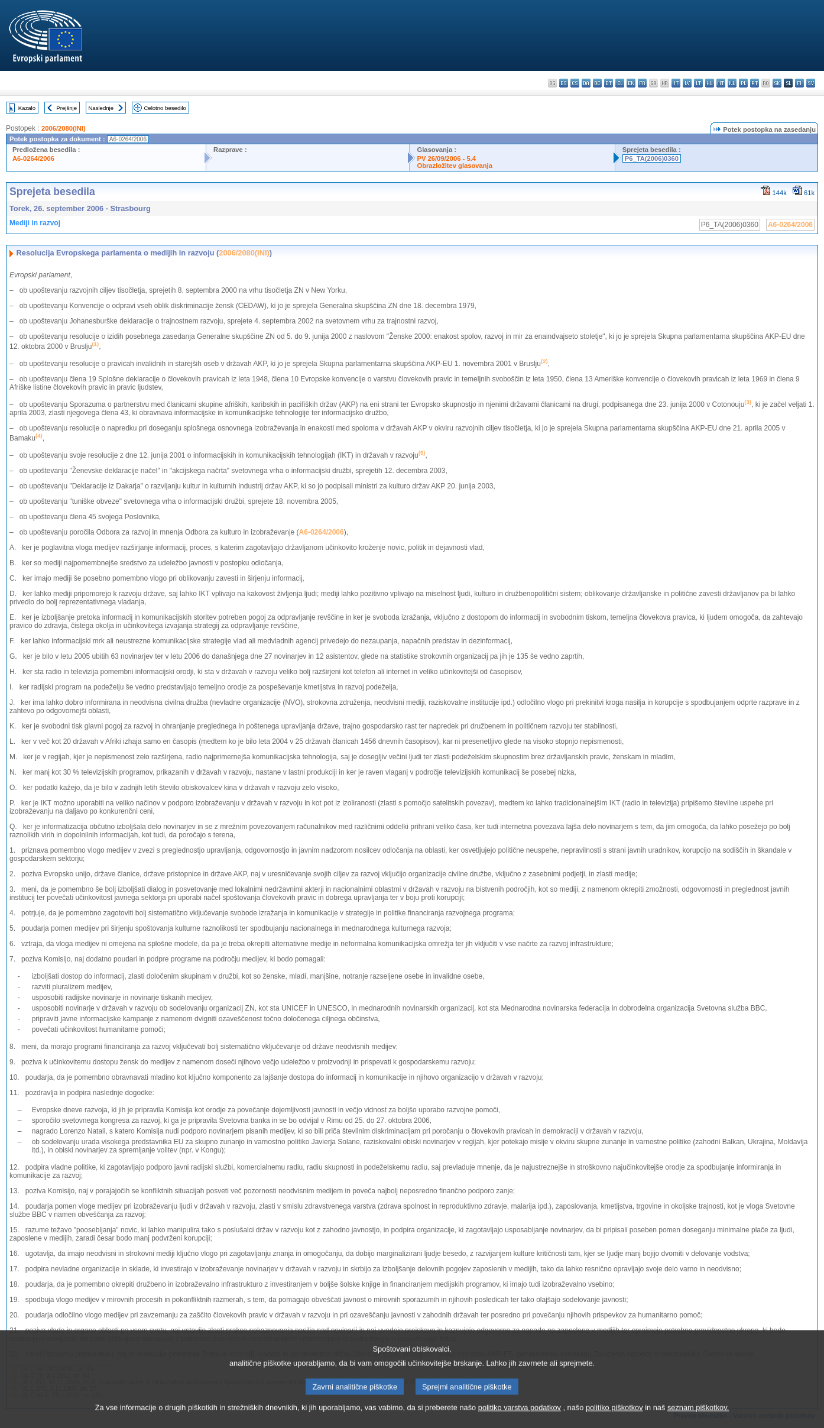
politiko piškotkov (614, 1419)
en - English (631, 83)
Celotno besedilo (165, 108)
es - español (563, 83)
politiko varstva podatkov (519, 1419)
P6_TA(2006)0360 (652, 158)
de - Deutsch (597, 83)
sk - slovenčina (777, 83)
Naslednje (100, 108)
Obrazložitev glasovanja (454, 165)
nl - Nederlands (732, 83)
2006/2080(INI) (63, 128)
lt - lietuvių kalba (698, 83)
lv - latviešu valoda (687, 83)
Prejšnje (66, 108)
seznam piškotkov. (698, 1419)
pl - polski (743, 83)
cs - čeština (574, 83)
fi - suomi (799, 83)
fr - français (642, 83)
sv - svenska (810, 83)
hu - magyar (709, 83)
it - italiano (675, 83)
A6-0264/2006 (33, 158)
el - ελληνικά (619, 83)
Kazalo (26, 108)
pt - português (754, 83)
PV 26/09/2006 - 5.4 (446, 158)
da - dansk (586, 83)
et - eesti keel (608, 83)
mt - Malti (720, 83)
